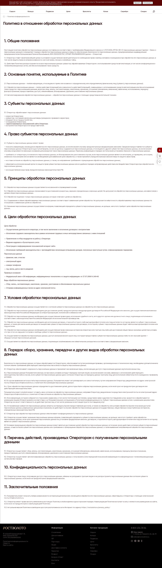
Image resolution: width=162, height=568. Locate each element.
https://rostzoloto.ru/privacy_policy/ (96, 507)
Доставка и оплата (59, 548)
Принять (137, 3)
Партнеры (55, 542)
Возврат (54, 554)
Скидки (144, 11)
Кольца (30, 11)
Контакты (55, 560)
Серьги (12, 11)
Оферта (6, 543)
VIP (52, 539)
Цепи (68, 11)
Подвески (50, 11)
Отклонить (147, 3)
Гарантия (55, 551)
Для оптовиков (57, 535)
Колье (105, 11)
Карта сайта (8, 545)
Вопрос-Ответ (57, 557)
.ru (148, 537)
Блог (53, 563)
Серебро (124, 11)
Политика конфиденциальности (15, 541)
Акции (53, 545)
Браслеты (87, 11)
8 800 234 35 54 (138, 528)
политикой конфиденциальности (49, 4)
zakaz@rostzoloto (140, 537)
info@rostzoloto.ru (26, 383)
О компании (56, 532)
